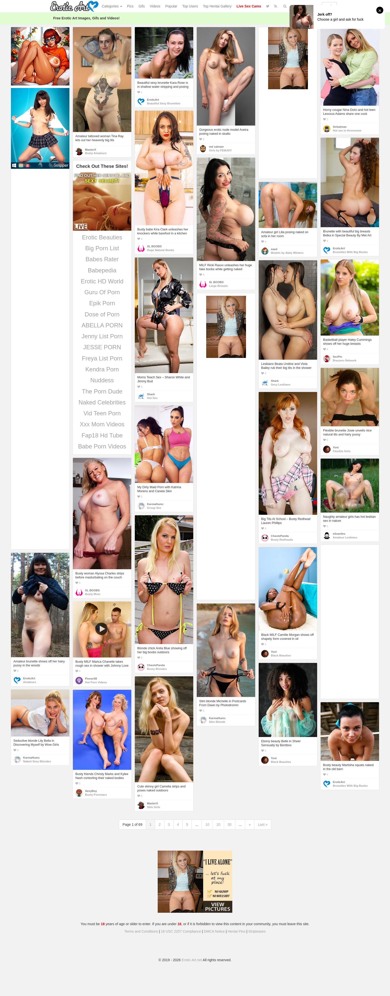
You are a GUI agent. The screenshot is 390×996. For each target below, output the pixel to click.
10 (207, 824)
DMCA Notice (214, 931)
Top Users (190, 6)
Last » (262, 824)
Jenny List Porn (102, 336)
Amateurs (29, 682)
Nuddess (102, 380)
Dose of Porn (102, 314)
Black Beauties (281, 655)
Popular (171, 6)
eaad (274, 249)
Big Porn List (102, 248)
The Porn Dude (102, 391)
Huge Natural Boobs (160, 250)
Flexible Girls (341, 451)
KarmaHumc (155, 504)
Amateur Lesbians (345, 537)
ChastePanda (280, 535)
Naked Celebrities (102, 402)
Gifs (142, 6)
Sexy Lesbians (281, 384)
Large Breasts (218, 285)
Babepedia (102, 270)
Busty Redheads (282, 539)
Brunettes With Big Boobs (350, 252)
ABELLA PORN (102, 325)
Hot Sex (152, 397)
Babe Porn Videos (102, 446)
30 (230, 824)
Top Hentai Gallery (217, 6)
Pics (130, 6)
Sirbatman (339, 126)
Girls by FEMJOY (220, 150)
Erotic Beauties (102, 237)
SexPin (337, 356)
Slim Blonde (217, 721)
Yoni (336, 447)
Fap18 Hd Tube (102, 435)
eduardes (339, 533)
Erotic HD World (102, 281)
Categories (112, 6)
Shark (151, 394)
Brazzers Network (344, 360)
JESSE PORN (102, 347)
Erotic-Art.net (192, 960)
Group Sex (154, 507)
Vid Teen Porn (102, 413)
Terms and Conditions (141, 931)
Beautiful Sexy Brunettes (163, 103)
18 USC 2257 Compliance (181, 931)
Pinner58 (91, 678)
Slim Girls (153, 807)
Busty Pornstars (96, 794)
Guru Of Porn (102, 292)
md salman (216, 146)
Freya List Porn (102, 358)
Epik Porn (102, 303)
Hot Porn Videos (96, 682)
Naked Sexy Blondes (37, 761)
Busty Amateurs (95, 153)
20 (218, 824)
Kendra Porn (102, 369)
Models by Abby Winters (287, 252)
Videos (155, 6)
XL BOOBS (154, 246)
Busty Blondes (157, 668)
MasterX (90, 149)
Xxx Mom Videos (102, 424)
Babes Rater (102, 259)
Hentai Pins (236, 931)
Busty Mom (92, 594)
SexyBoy (91, 790)
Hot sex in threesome (347, 130)
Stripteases (257, 931)
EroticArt (153, 99)
